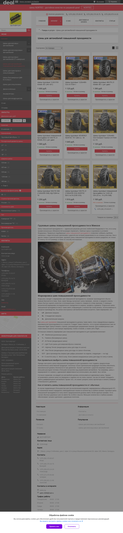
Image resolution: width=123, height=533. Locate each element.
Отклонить (72, 526)
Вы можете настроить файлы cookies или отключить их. (60, 521)
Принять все (54, 526)
